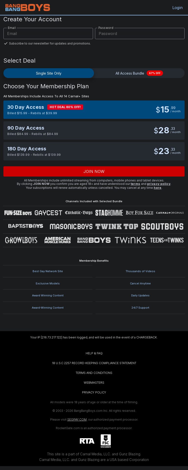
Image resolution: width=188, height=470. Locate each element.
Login (177, 7)
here (158, 188)
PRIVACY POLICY (94, 392)
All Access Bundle (139, 73)
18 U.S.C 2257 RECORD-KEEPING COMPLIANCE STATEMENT (94, 363)
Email (12, 28)
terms (135, 184)
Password (105, 28)
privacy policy (159, 184)
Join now (94, 171)
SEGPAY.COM (77, 419)
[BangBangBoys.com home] (27, 7)
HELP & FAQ (94, 353)
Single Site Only (48, 73)
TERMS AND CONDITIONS (94, 373)
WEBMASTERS (94, 382)
